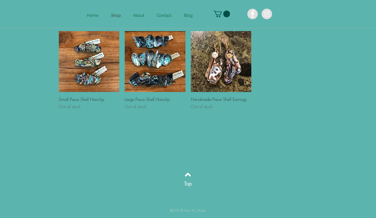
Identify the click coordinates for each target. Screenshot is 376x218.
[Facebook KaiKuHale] (252, 14)
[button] (222, 14)
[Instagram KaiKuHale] (267, 14)
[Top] (188, 183)
